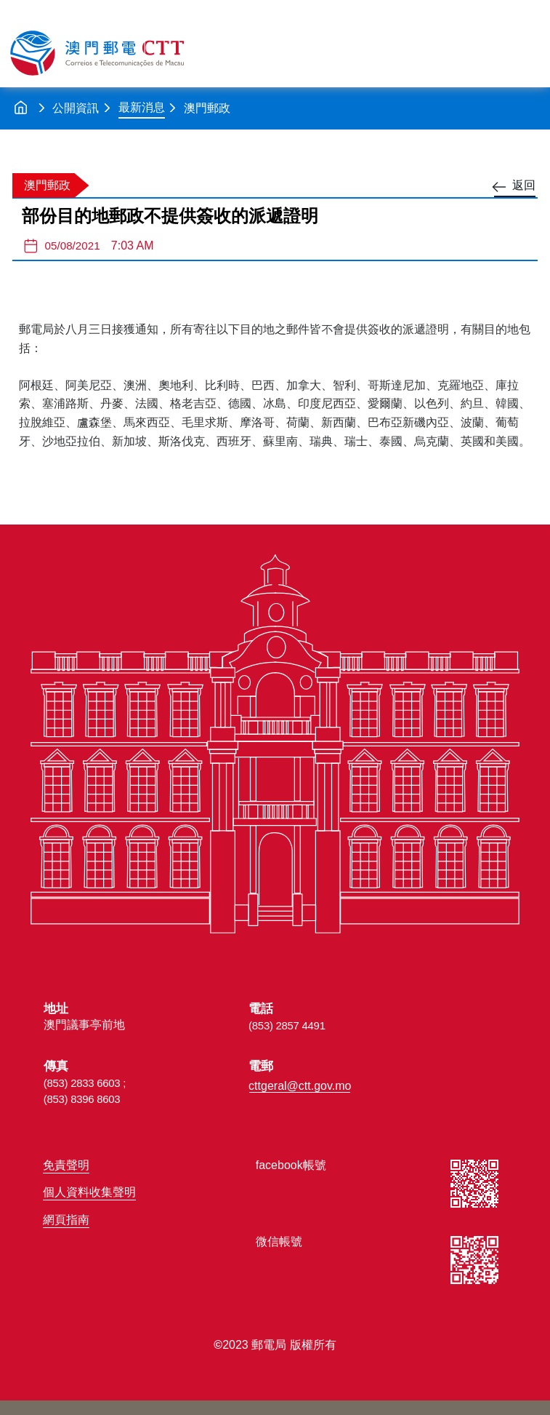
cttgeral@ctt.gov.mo (299, 1086)
